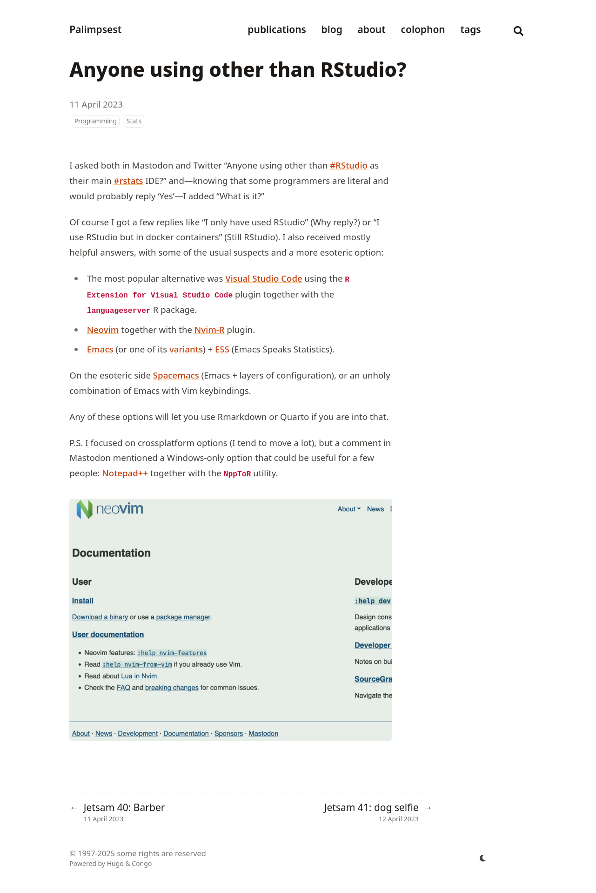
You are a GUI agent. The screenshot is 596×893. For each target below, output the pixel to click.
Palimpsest (95, 29)
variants (186, 349)
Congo (142, 863)
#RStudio (349, 165)
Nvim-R (209, 329)
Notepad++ (125, 473)
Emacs (100, 349)
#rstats (128, 180)
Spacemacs (176, 375)
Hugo (115, 863)
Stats (134, 120)
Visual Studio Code (263, 278)
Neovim (103, 329)
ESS (222, 349)
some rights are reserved (161, 853)
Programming (95, 120)
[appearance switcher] (483, 858)
